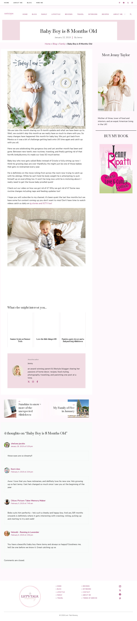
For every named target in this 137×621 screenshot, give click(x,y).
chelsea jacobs (18, 443)
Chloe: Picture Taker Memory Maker (28, 500)
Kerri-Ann (15, 469)
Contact (86, 592)
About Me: (120, 14)
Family (44, 14)
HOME (6, 3)
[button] (131, 14)
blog (29, 3)
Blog (34, 14)
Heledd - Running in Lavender (25, 532)
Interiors (92, 14)
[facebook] (123, 2)
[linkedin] (119, 2)
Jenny (79, 37)
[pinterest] (120, 598)
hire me (39, 3)
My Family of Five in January (63, 409)
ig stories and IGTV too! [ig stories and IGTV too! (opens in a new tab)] (41, 203)
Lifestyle (56, 14)
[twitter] (128, 2)
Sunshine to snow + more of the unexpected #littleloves (30, 410)
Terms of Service (90, 598)
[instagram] (132, 2)
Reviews (69, 14)
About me (17, 3)
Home (25, 14)
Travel (80, 14)
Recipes (105, 14)
